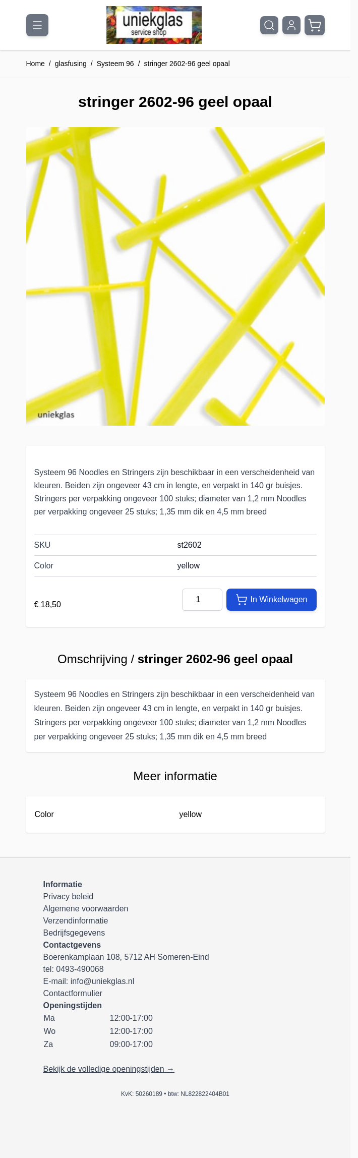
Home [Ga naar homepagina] (35, 64)
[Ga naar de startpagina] (154, 25)
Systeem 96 (115, 64)
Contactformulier (72, 993)
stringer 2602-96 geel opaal (187, 64)
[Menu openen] (37, 25)
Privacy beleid (68, 896)
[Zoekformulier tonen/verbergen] (269, 25)
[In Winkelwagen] (271, 600)
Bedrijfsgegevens (74, 933)
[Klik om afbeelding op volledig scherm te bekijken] (175, 276)
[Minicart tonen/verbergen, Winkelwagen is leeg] (315, 25)
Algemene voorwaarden (86, 908)
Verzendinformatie (75, 920)
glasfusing (71, 64)
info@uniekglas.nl (103, 981)
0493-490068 (79, 969)
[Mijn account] (291, 25)
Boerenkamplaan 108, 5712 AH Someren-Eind (126, 957)
